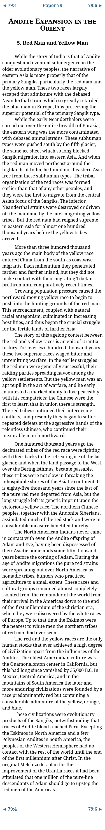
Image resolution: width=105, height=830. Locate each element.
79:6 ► (95, 5)
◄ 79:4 (9, 5)
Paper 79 (52, 5)
